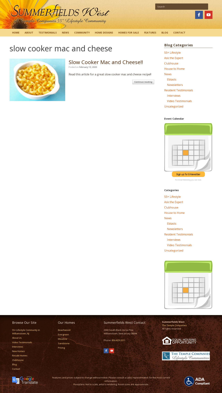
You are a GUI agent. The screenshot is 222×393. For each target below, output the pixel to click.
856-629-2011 (118, 340)
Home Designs (104, 32)
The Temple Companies (174, 325)
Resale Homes (19, 355)
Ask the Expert (173, 58)
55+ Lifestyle (172, 53)
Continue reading (143, 82)
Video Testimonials (179, 101)
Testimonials (48, 32)
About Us (17, 337)
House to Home (174, 69)
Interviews (174, 96)
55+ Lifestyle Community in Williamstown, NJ (26, 331)
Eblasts (171, 79)
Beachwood (64, 330)
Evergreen (63, 334)
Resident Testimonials (178, 90)
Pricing (61, 347)
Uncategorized (173, 106)
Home (15, 32)
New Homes (18, 351)
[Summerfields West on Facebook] (199, 15)
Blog (164, 32)
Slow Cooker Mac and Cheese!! (106, 62)
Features (150, 32)
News (65, 32)
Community (82, 32)
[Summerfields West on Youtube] (208, 15)
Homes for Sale (128, 32)
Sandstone (64, 343)
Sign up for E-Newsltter (188, 174)
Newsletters (175, 85)
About (29, 32)
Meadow (62, 338)
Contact (179, 32)
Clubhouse (171, 63)
